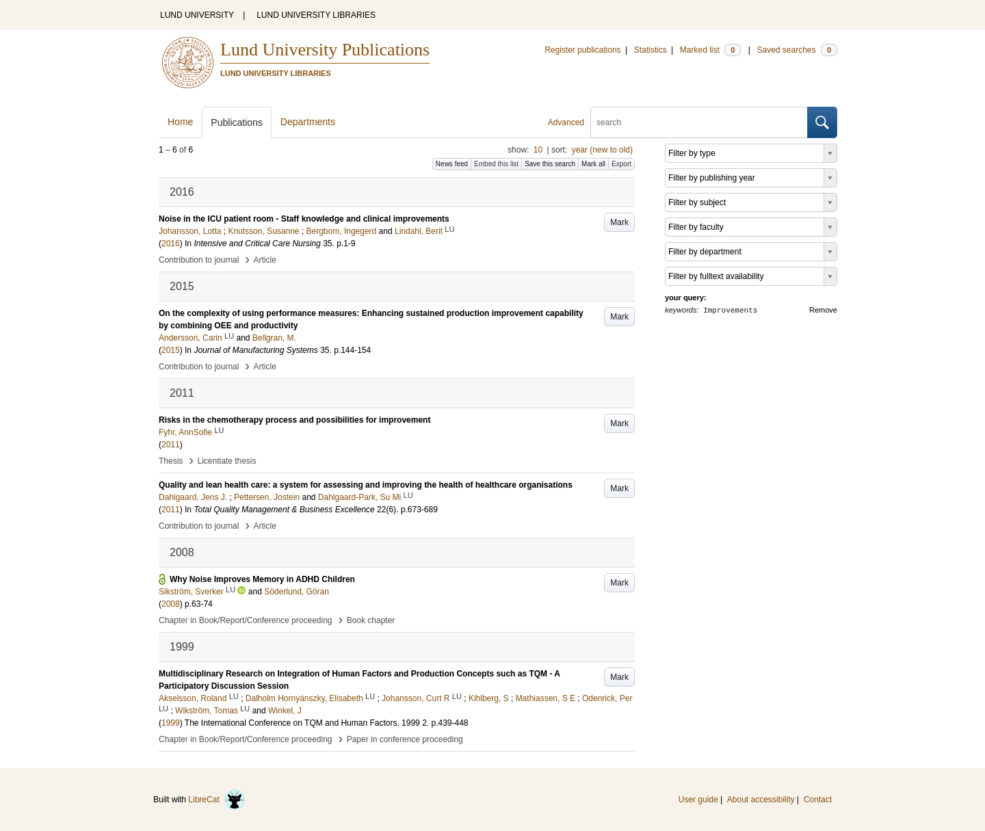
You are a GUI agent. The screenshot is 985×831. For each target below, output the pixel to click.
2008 (170, 604)
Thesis (171, 461)
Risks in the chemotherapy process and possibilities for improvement (294, 420)
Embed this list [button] (496, 164)
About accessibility (761, 799)
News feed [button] (452, 164)
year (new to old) (602, 150)
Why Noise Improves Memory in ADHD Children (262, 579)
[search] (699, 122)
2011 (170, 444)
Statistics (650, 50)
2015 (170, 350)
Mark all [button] (593, 164)
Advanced (566, 122)
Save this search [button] (550, 164)
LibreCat (217, 799)
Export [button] (621, 164)
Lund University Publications (325, 50)
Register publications (582, 50)
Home (180, 121)
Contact (818, 799)
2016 (170, 243)
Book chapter (371, 620)
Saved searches (797, 50)
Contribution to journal (199, 260)
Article (265, 260)
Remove (823, 310)
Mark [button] (619, 222)
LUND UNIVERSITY (197, 15)
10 (538, 150)
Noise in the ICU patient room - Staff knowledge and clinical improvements (304, 219)
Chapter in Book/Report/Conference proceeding (245, 620)
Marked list (710, 50)
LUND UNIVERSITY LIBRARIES (316, 15)
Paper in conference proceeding (405, 739)
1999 (170, 723)
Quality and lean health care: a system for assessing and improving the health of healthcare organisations (366, 485)
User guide (698, 799)
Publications (237, 122)
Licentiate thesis (226, 461)
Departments (307, 121)
